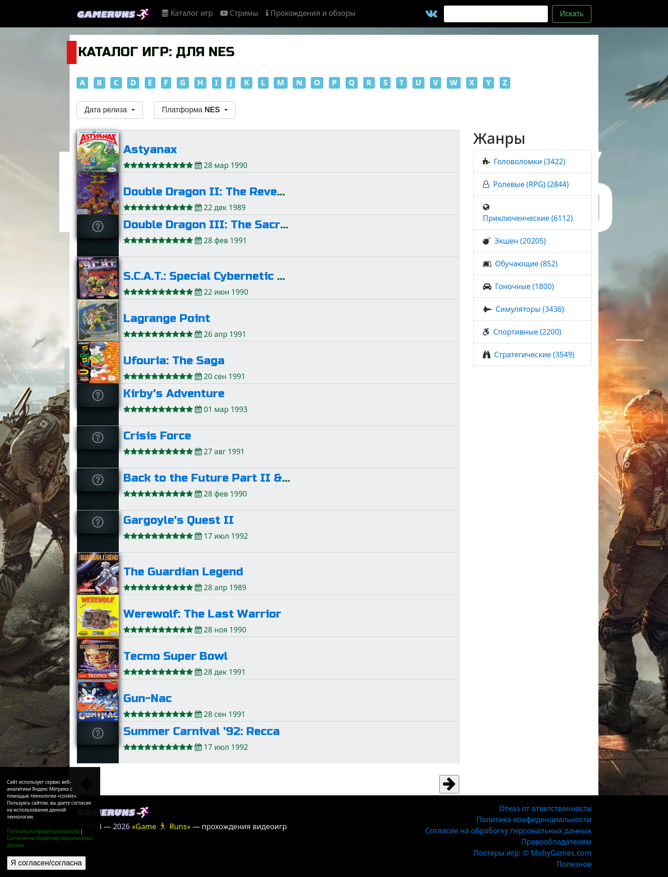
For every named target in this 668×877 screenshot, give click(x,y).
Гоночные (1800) (524, 286)
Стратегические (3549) (534, 354)
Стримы (239, 13)
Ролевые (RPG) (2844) (531, 184)
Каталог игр (187, 13)
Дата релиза (106, 110)
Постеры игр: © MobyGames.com (532, 853)
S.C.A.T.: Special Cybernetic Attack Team (235, 276)
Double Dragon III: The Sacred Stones (230, 225)
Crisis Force (157, 436)
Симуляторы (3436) (529, 309)
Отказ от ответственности (545, 808)
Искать (572, 14)
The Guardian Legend (183, 572)
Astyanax (150, 149)
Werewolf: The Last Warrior (202, 614)
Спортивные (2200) (527, 332)
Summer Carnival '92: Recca (201, 731)
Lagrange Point (166, 318)
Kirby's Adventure (174, 393)
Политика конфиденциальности (43, 831)
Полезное (574, 864)
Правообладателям (556, 842)
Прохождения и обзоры (311, 13)
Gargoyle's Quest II (178, 520)
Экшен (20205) (520, 241)
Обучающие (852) (526, 263)
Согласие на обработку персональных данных (508, 830)
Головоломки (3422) (529, 161)
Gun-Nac (147, 698)
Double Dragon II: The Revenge (210, 192)
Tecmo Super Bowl (175, 656)
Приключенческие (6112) (528, 218)
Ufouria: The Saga (174, 361)
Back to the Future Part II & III (212, 478)
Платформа (192, 110)
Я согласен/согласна (46, 863)
